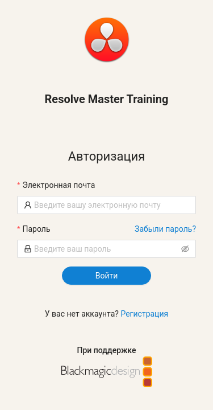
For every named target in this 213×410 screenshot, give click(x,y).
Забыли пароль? (165, 228)
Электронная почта (58, 185)
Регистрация (144, 313)
